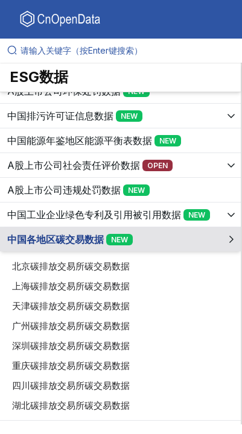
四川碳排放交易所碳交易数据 (71, 385)
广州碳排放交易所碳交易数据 (71, 326)
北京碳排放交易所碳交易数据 (71, 266)
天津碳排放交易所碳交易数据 (71, 306)
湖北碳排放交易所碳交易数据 (71, 405)
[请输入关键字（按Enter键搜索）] (126, 51)
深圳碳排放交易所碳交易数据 (71, 345)
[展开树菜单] (120, 116)
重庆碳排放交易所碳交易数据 (71, 365)
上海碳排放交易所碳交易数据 (71, 286)
